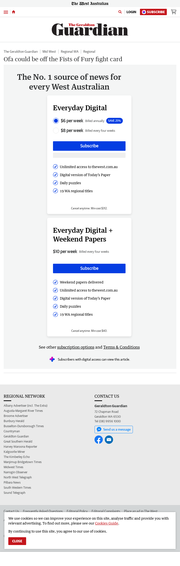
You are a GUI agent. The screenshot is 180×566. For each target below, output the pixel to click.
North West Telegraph (18, 477)
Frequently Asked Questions (43, 511)
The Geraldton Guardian (21, 51)
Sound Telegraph (14, 493)
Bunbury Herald (14, 421)
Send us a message (114, 429)
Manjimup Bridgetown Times (23, 462)
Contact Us (11, 511)
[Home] (13, 12)
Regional (89, 51)
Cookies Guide (106, 523)
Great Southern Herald (18, 441)
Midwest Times (13, 467)
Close (17, 541)
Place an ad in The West (141, 511)
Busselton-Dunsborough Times (24, 426)
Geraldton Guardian (16, 436)
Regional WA (69, 51)
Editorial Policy (77, 511)
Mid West (49, 51)
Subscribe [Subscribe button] (89, 145)
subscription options (75, 347)
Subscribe (153, 12)
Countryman (12, 431)
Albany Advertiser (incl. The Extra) (25, 405)
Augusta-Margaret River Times (23, 411)
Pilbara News (12, 482)
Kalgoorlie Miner (14, 452)
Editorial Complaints (106, 511)
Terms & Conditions (121, 347)
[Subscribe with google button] (89, 155)
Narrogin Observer (15, 472)
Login (131, 12)
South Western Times (17, 487)
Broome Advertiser (16, 416)
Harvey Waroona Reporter (20, 446)
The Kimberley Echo (17, 457)
